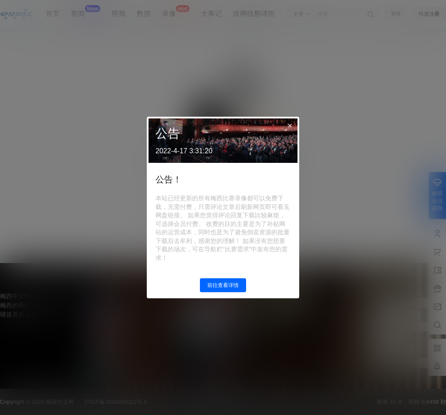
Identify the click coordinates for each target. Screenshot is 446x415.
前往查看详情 (223, 285)
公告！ (168, 179)
